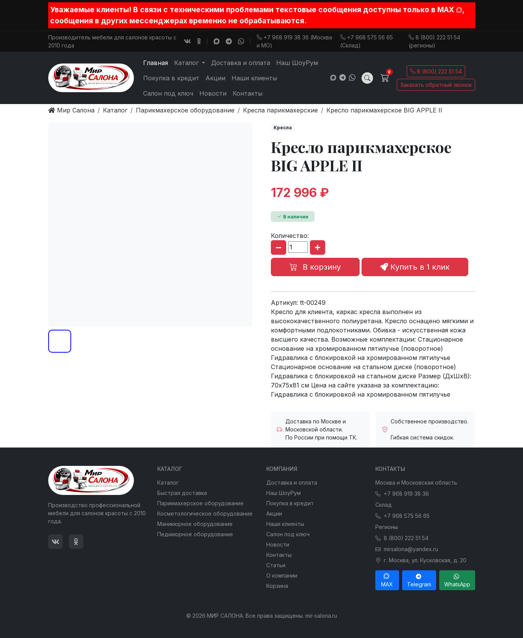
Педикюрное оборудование (195, 534)
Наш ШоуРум (297, 63)
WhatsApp (457, 580)
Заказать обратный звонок (436, 84)
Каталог (168, 482)
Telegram (419, 580)
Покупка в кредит (171, 78)
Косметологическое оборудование (205, 513)
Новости (212, 93)
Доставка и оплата (240, 63)
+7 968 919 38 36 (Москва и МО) (294, 41)
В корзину (315, 267)
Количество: (290, 235)
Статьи (275, 565)
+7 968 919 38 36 (402, 493)
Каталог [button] (187, 63)
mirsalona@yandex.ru (406, 549)
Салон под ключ (168, 93)
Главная (155, 63)
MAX (387, 580)
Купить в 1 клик (415, 267)
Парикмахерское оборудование (200, 503)
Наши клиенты (254, 78)
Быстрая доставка (182, 493)
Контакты (247, 93)
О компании (281, 575)
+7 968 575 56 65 (402, 516)
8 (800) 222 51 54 (436, 71)
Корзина (277, 586)
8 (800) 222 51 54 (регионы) (434, 41)
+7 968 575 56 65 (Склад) (366, 41)
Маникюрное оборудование (195, 524)
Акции (215, 78)
